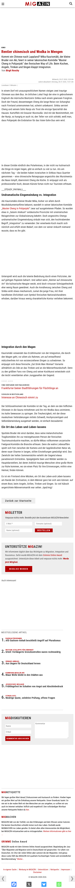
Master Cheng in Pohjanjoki (15, 208)
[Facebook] (23, 885)
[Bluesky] (53, 885)
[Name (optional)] (18, 530)
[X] (39, 885)
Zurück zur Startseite (18, 500)
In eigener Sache (10, 869)
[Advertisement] (37, 26)
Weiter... (20, 859)
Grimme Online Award (52, 555)
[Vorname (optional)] (48, 523)
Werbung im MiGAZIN (27, 869)
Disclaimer (37, 872)
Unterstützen (43, 869)
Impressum (65, 869)
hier (27, 809)
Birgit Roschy (12, 70)
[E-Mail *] (18, 523)
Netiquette (54, 869)
